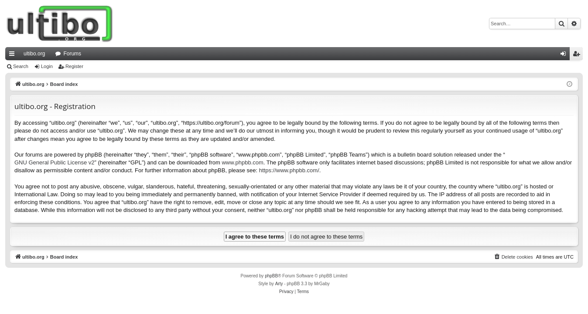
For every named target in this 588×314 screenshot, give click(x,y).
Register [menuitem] (578, 55)
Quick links (13, 55)
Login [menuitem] (565, 55)
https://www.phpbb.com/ (289, 170)
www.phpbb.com (242, 162)
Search (20, 66)
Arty (279, 283)
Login (47, 66)
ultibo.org (34, 54)
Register (74, 66)
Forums (72, 54)
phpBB (271, 275)
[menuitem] (513, 257)
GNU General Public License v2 (54, 162)
